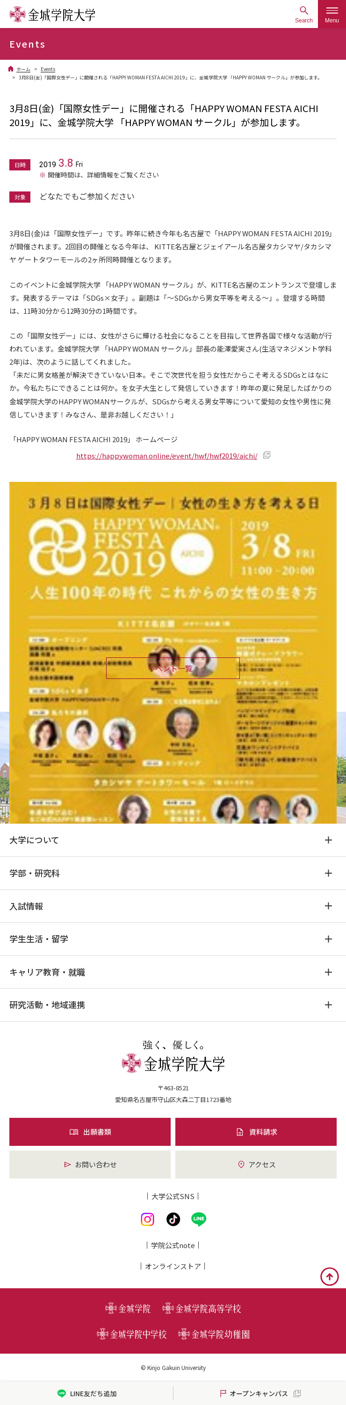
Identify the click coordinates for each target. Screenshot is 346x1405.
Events (48, 68)
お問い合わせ (90, 1164)
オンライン (173, 1266)
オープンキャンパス (253, 1393)
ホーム (23, 68)
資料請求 (256, 1132)
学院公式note (173, 1245)
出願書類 (90, 1132)
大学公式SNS (173, 1196)
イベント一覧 (170, 668)
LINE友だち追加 (86, 1393)
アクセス (256, 1164)
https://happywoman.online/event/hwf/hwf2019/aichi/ (167, 455)
